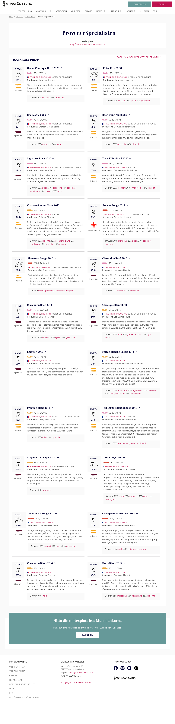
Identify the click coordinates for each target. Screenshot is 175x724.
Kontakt (131, 11)
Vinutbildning (43, 11)
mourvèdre (137, 188)
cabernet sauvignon (63, 291)
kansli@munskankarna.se (80, 672)
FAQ (11, 693)
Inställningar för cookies (24, 697)
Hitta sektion (115, 11)
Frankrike (35, 77)
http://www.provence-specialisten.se (87, 44)
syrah (133, 100)
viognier (47, 490)
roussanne (137, 596)
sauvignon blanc (117, 393)
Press (12, 689)
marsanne (122, 390)
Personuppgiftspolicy (22, 684)
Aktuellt (100, 11)
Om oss (88, 11)
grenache (59, 97)
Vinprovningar (17, 667)
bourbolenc (35, 244)
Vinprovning (25, 11)
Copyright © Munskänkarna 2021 (76, 682)
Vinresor (76, 11)
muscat (63, 244)
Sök (155, 11)
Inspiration (61, 11)
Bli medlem (15, 680)
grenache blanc (62, 241)
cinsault (46, 97)
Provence (46, 77)
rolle (59, 191)
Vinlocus (144, 11)
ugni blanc (50, 244)
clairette (46, 241)
